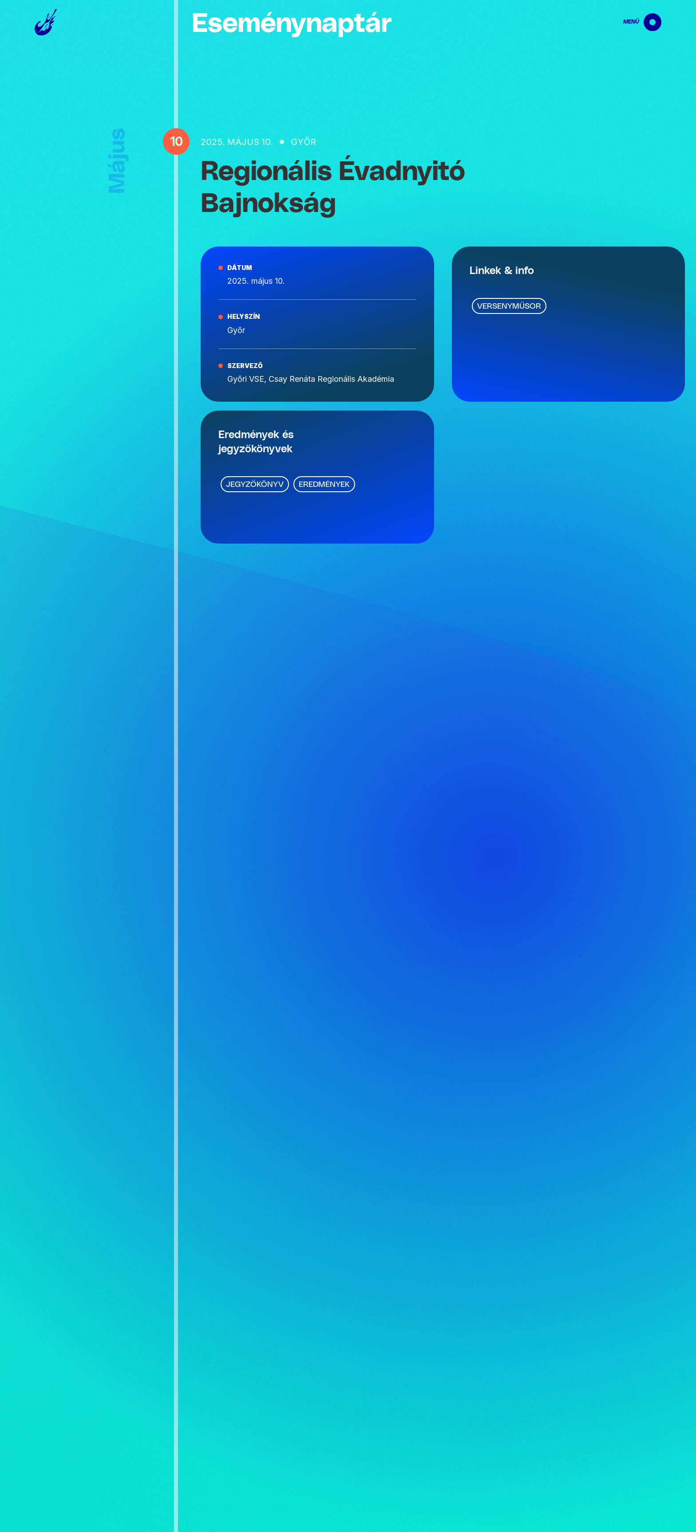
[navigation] (634, 22)
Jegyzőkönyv (255, 485)
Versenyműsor (509, 306)
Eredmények (324, 485)
